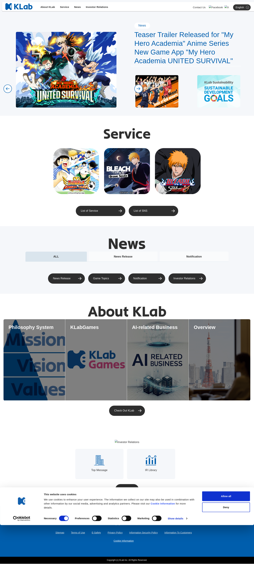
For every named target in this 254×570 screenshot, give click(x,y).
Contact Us (207, 8)
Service (67, 8)
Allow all (226, 541)
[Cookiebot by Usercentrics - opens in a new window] (21, 563)
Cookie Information (163, 548)
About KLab (49, 8)
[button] (8, 89)
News (80, 8)
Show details (175, 563)
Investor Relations (101, 8)
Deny (226, 552)
